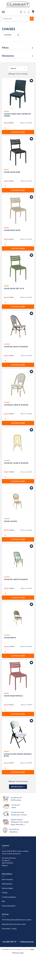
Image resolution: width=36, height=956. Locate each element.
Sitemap (4, 892)
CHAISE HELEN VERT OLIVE (14, 288)
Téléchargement (7, 884)
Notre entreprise (7, 879)
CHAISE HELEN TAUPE (12, 230)
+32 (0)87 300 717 (9, 942)
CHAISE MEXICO (10, 637)
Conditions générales (9, 897)
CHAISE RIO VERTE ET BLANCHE (16, 579)
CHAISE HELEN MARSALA (13, 696)
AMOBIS (6, 111)
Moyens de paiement (8, 906)
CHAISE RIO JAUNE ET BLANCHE (16, 463)
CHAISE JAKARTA (10, 521)
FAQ (3, 901)
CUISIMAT (7, 344)
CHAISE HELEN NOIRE (12, 172)
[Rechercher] (18, 18)
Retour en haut (18, 787)
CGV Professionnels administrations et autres (16, 920)
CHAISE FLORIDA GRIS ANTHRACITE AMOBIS (17, 115)
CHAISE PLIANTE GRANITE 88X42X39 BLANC (17, 755)
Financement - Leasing (9, 929)
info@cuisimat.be (27, 942)
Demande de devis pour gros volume (14, 924)
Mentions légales (7, 888)
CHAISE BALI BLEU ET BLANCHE (16, 346)
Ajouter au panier (18, 132)
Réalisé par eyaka (18, 953)
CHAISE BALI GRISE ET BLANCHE (16, 405)
